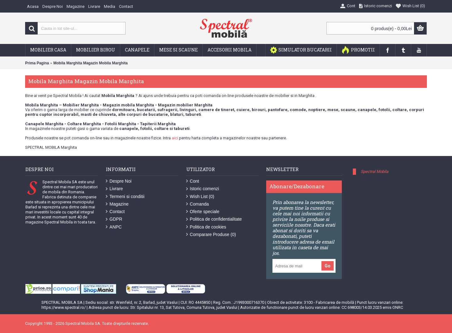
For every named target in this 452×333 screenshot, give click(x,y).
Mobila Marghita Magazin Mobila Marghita (90, 63)
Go (328, 265)
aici (175, 138)
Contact (115, 211)
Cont (192, 181)
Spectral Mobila (374, 171)
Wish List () (200, 196)
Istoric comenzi (202, 188)
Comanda (197, 204)
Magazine (117, 204)
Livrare (114, 188)
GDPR (114, 219)
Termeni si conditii (125, 196)
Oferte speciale (202, 211)
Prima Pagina (37, 63)
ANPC (114, 227)
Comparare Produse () (211, 234)
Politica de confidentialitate (214, 219)
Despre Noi (119, 181)
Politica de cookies (206, 227)
